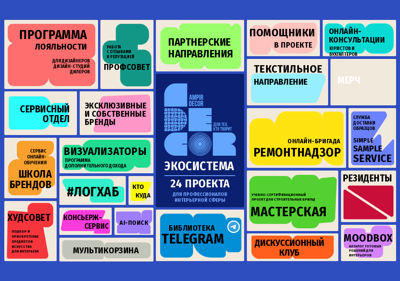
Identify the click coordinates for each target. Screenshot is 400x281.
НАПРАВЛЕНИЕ (281, 81)
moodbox (368, 237)
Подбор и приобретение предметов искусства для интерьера (25, 241)
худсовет (28, 218)
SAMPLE (367, 148)
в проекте (293, 45)
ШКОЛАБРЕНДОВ (31, 179)
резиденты (367, 178)
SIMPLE (363, 140)
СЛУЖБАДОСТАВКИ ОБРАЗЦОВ (364, 123)
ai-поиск (134, 222)
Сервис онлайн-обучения (35, 156)
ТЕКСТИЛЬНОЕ (288, 68)
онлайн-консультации (357, 35)
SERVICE (372, 158)
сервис (96, 226)
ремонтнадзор (297, 152)
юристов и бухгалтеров (343, 51)
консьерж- (82, 217)
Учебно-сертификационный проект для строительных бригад (283, 197)
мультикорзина (106, 250)
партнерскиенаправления (200, 48)
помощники (282, 32)
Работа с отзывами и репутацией (120, 52)
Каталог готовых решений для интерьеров (365, 251)
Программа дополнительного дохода (95, 163)
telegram (193, 238)
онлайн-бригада (314, 141)
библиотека (192, 228)
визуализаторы (105, 151)
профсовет (127, 67)
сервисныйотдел (45, 114)
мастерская (289, 212)
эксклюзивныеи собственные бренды (116, 114)
